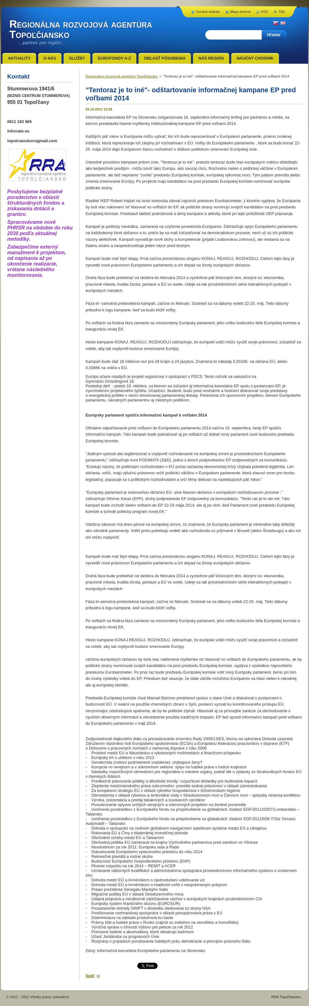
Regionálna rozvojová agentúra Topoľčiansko (122, 76)
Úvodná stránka (208, 11)
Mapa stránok (240, 11)
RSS (264, 11)
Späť (90, 975)
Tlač (281, 11)
